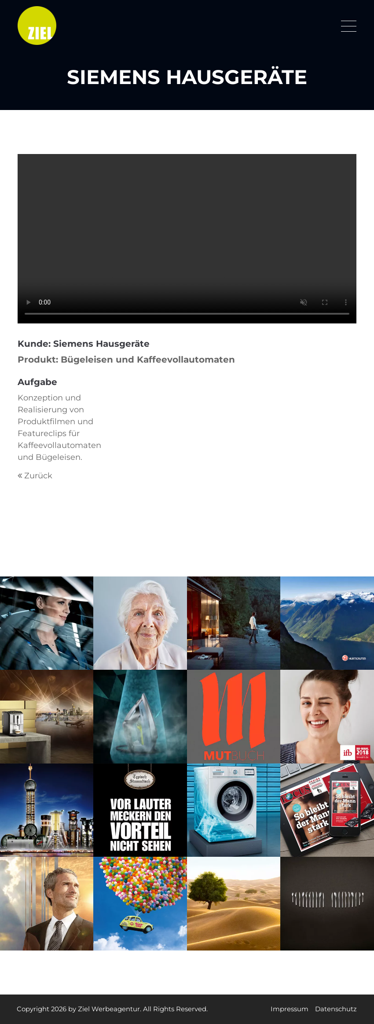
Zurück (38, 476)
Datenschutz (335, 1009)
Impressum (289, 1009)
